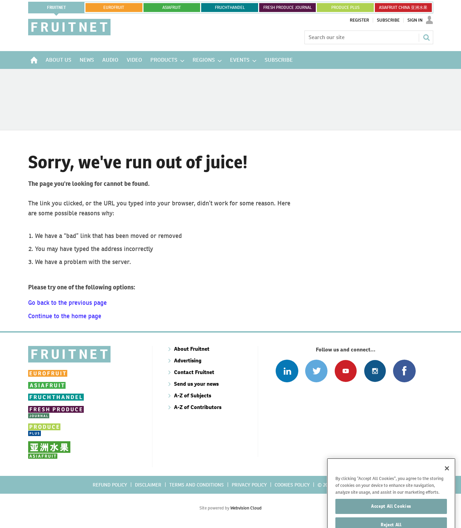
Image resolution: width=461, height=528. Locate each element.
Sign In (415, 20)
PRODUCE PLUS (345, 7)
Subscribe (388, 20)
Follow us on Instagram (375, 371)
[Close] (446, 489)
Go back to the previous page (67, 303)
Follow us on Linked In (287, 371)
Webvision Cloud (246, 508)
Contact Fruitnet (194, 372)
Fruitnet (56, 7)
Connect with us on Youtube (345, 371)
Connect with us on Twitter (316, 371)
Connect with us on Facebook (404, 371)
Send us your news (196, 383)
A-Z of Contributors (197, 407)
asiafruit (171, 7)
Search (426, 37)
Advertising (187, 360)
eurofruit (113, 7)
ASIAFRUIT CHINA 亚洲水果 (403, 7)
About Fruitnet (191, 348)
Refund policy (110, 485)
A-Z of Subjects (192, 395)
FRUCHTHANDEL (230, 7)
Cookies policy (292, 485)
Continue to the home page (64, 316)
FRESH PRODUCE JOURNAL (287, 7)
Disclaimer (148, 485)
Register (359, 20)
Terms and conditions (196, 485)
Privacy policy (249, 485)
